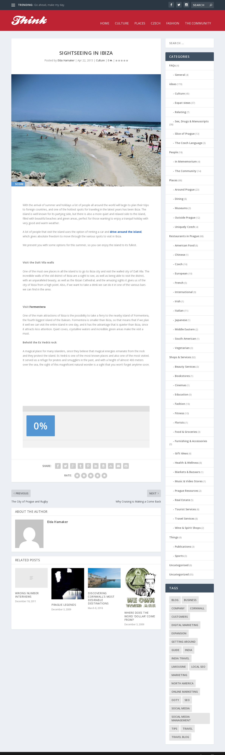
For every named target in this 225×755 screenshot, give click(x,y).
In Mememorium (186, 156)
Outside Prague (185, 212)
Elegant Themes (37, 750)
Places (139, 18)
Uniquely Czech (185, 221)
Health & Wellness (187, 457)
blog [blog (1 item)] (174, 594)
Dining (179, 193)
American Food (185, 240)
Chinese (180, 249)
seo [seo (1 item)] (187, 694)
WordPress (73, 750)
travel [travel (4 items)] (187, 723)
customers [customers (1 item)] (179, 611)
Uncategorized (179, 569)
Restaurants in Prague (184, 230)
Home (104, 18)
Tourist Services (185, 503)
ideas (172, 78)
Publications (183, 541)
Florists (180, 417)
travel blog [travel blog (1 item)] (180, 731)
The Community (198, 18)
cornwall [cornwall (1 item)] (197, 602)
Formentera (37, 301)
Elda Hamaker (65, 54)
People (173, 146)
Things (173, 531)
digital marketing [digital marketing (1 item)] (184, 619)
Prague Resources (186, 485)
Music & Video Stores (188, 475)
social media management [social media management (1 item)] (181, 712)
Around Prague (185, 184)
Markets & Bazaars (187, 466)
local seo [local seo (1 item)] (198, 661)
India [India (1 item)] (188, 644)
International (184, 286)
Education (181, 389)
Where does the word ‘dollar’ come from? (139, 610)
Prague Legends (63, 599)
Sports (179, 550)
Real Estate (182, 494)
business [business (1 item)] (190, 594)
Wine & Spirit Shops (188, 522)
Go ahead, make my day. (49, 5)
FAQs (172, 60)
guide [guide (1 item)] (175, 644)
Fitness (179, 407)
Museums (181, 202)
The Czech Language (188, 137)
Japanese (181, 314)
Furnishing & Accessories (191, 435)
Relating (180, 106)
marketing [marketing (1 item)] (179, 669)
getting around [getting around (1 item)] (183, 636)
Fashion (172, 18)
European (181, 268)
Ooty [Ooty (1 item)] (175, 694)
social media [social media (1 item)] (180, 702)
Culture (122, 18)
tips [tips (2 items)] (174, 723)
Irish (178, 295)
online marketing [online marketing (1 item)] (184, 686)
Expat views (182, 97)
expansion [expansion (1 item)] (178, 627)
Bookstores (182, 370)
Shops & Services (180, 351)
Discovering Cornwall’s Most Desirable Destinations (101, 593)
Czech (156, 18)
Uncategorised (179, 559)
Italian (179, 305)
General (180, 69)
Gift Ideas (181, 447)
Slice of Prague (185, 128)
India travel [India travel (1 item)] (180, 652)
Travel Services (184, 513)
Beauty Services (185, 361)
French (179, 277)
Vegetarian (182, 342)
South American (185, 333)
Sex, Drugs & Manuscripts (192, 115)
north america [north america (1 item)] (182, 677)
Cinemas (180, 379)
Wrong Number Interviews (27, 589)
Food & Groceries (186, 426)
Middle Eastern (185, 323)
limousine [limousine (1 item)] (178, 661)
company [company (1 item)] (178, 602)
